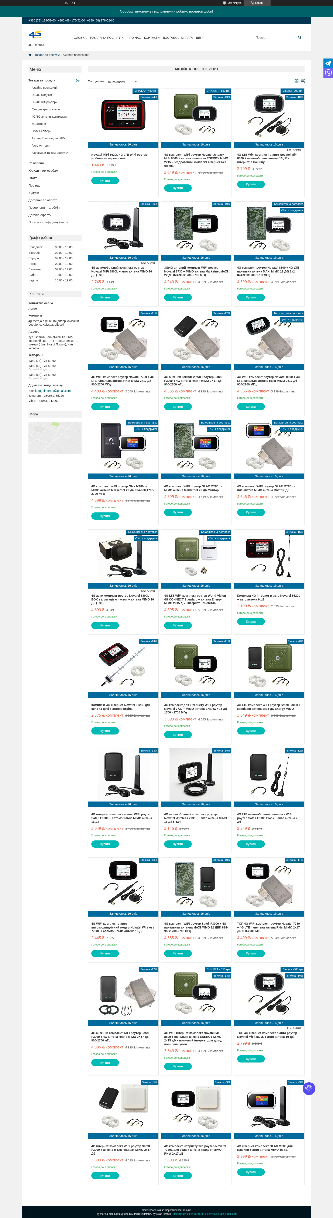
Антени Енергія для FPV (48, 138)
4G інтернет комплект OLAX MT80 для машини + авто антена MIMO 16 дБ (265, 1148)
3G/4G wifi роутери (44, 102)
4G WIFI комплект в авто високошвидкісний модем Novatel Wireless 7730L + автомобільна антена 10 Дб (122, 927)
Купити (105, 180)
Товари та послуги (105, 37)
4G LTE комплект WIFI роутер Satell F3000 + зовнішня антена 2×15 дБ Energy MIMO (269, 706)
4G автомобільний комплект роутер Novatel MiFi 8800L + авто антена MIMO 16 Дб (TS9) (121, 271)
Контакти (151, 37)
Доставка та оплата (42, 200)
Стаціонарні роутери (46, 109)
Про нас (134, 37)
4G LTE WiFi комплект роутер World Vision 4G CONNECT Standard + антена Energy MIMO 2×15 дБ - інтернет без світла (195, 599)
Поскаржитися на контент (188, 1213)
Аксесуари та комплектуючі (50, 152)
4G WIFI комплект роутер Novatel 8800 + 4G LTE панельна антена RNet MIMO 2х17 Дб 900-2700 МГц (268, 380)
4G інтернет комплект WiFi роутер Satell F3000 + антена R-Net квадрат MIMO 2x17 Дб (121, 1149)
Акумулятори (40, 145)
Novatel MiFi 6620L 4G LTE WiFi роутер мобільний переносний (119, 156)
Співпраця (36, 163)
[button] (309, 1088)
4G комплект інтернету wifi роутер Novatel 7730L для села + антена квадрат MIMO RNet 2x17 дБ (195, 1149)
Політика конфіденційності (48, 222)
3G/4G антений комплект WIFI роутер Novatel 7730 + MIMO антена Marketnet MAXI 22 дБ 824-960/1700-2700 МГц (196, 271)
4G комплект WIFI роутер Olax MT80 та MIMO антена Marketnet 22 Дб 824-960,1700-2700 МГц (122, 490)
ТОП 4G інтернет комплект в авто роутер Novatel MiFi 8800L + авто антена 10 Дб (267, 1034)
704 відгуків (234, 2)
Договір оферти (39, 215)
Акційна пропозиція (45, 87)
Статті (33, 178)
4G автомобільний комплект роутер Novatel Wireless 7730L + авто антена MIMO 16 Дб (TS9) (195, 818)
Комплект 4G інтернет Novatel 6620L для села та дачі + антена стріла (121, 706)
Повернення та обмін (44, 207)
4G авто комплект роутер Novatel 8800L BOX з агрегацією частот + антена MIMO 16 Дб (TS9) (122, 599)
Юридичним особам (43, 170)
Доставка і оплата (178, 37)
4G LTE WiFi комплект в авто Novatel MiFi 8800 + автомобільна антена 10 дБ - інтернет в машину (267, 158)
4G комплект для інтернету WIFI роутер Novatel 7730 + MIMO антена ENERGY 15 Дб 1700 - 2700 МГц (195, 708)
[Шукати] (300, 37)
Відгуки (33, 192)
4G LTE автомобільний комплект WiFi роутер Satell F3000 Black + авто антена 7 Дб (267, 818)
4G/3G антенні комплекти (49, 116)
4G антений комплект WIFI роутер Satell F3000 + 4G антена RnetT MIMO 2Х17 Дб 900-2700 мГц (193, 380)
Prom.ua (186, 1210)
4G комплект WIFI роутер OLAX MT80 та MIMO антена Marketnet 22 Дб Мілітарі (193, 488)
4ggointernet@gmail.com (54, 390)
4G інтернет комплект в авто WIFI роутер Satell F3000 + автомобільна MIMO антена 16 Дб (121, 818)
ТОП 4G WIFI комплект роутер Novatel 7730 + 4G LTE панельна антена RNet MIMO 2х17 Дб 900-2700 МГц (268, 927)
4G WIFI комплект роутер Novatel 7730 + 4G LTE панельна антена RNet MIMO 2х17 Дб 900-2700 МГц (122, 380)
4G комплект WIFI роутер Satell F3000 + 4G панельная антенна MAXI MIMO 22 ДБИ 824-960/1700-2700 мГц (196, 927)
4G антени (39, 124)
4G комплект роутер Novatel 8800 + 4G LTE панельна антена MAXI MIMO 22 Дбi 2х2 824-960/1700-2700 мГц (268, 271)
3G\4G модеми (42, 95)
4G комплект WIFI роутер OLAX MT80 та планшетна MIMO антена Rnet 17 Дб (266, 488)
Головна (79, 37)
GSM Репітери (41, 131)
